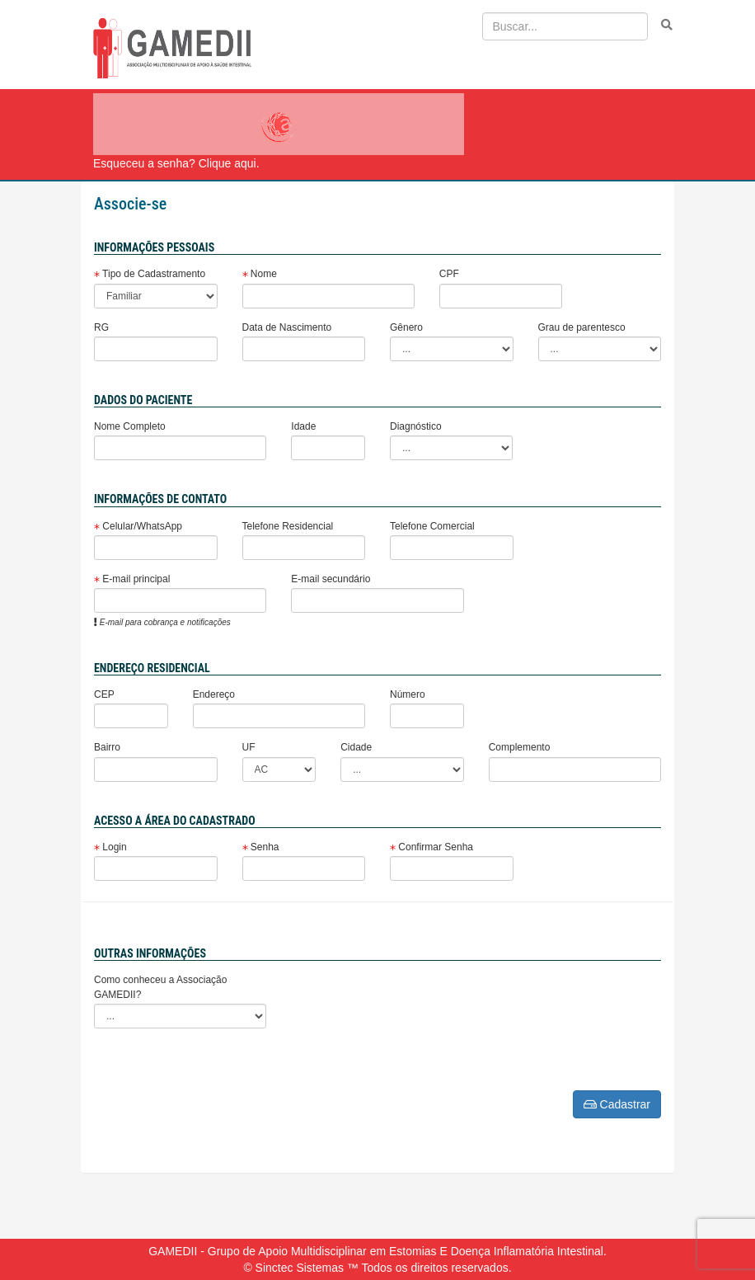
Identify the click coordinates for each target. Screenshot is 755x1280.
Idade (303, 426)
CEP (104, 694)
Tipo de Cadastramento (149, 274)
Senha (260, 847)
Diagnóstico (416, 426)
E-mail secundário (330, 579)
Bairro (107, 747)
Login (110, 847)
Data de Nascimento (287, 327)
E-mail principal (132, 579)
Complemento (520, 747)
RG (101, 327)
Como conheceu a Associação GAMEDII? (160, 987)
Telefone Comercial (432, 526)
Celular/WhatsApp (138, 526)
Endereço (214, 694)
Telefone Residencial (288, 526)
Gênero (406, 327)
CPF (449, 274)
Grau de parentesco (582, 327)
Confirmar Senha (431, 847)
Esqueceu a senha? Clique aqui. (176, 163)
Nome (259, 274)
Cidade (356, 747)
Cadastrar (617, 1104)
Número (407, 694)
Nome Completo (130, 426)
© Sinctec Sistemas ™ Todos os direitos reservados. (377, 1267)
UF (249, 747)
